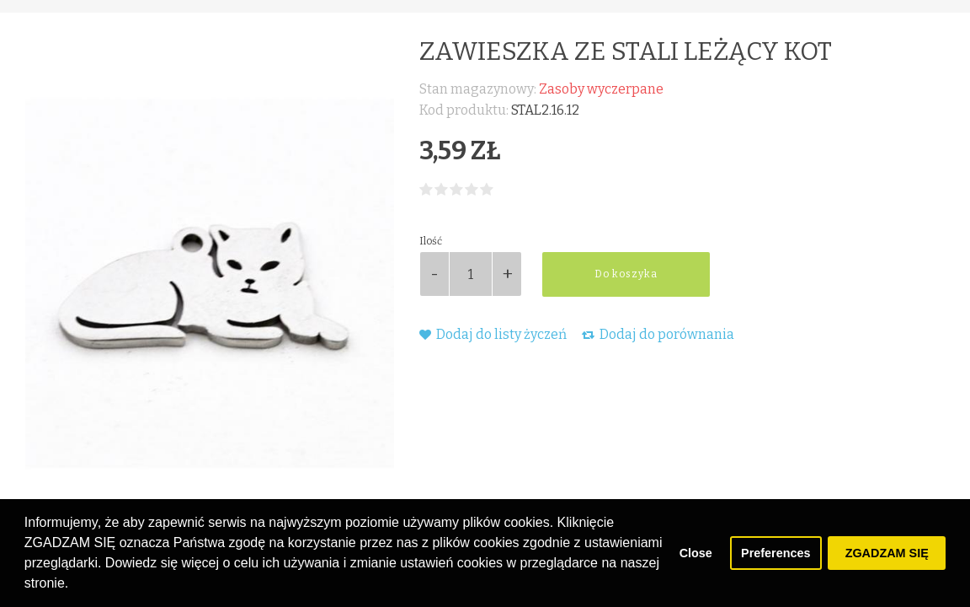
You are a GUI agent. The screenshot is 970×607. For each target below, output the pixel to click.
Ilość (430, 241)
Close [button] (696, 553)
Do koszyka (626, 274)
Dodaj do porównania (658, 334)
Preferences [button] (775, 553)
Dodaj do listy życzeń (493, 334)
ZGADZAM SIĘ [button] (887, 553)
